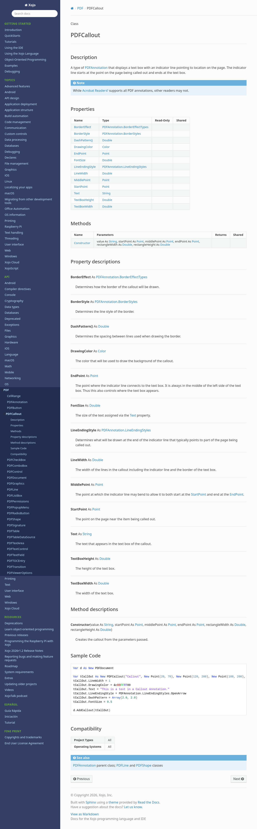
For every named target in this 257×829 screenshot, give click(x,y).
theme (113, 802)
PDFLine (12, 489)
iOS (7, 175)
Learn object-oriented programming (29, 629)
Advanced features (17, 86)
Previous (81, 779)
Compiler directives (18, 289)
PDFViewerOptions (19, 573)
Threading (11, 238)
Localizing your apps (18, 187)
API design (12, 98)
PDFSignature (16, 525)
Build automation (16, 116)
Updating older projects (21, 684)
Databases (12, 146)
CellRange (14, 396)
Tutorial (10, 722)
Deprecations (14, 623)
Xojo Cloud (12, 262)
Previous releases (16, 635)
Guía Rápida (13, 711)
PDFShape (14, 519)
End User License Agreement (24, 743)
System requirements (19, 672)
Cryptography (14, 301)
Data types (12, 307)
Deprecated (12, 319)
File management (16, 163)
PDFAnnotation (17, 402)
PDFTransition (16, 567)
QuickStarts (12, 36)
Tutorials (10, 42)
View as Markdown (85, 814)
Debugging (12, 71)
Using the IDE (14, 48)
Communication (15, 128)
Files (8, 330)
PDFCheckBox (16, 460)
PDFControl (14, 472)
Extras (9, 678)
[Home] (72, 8)
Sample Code (18, 448)
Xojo (32, 5)
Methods (15, 431)
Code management (18, 122)
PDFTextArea (15, 543)
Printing (10, 221)
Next (238, 779)
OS (6, 384)
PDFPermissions (18, 501)
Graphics (10, 169)
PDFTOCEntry (16, 561)
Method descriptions (23, 442)
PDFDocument (17, 478)
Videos (9, 690)
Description (17, 420)
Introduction (13, 30)
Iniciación (11, 716)
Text (7, 585)
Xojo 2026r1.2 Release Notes (24, 651)
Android (10, 92)
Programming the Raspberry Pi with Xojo (29, 643)
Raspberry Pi (13, 226)
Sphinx (91, 802)
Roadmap (11, 666)
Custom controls (16, 134)
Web (8, 250)
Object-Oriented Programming (25, 59)
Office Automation (17, 209)
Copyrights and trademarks (23, 737)
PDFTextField (15, 555)
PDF (5, 390)
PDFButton (14, 408)
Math (8, 366)
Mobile (9, 372)
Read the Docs (148, 802)
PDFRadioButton (18, 513)
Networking (12, 378)
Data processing (16, 140)
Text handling (14, 232)
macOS (9, 193)
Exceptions (12, 325)
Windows (11, 256)
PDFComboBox (17, 465)
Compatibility (18, 454)
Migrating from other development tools (28, 201)
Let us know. (133, 807)
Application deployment (21, 104)
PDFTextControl (17, 549)
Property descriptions (23, 437)
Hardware (11, 342)
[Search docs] (35, 13)
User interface (14, 244)
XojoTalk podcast (16, 696)
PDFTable (13, 531)
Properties (16, 425)
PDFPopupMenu (18, 507)
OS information (15, 215)
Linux (8, 181)
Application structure (19, 110)
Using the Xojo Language (22, 53)
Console (10, 295)
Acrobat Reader (94, 90)
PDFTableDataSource (21, 537)
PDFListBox (14, 495)
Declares (10, 157)
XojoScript (11, 268)
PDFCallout (12, 414)
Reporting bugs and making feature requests (29, 658)
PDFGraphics (15, 483)
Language (11, 354)
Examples (11, 65)
